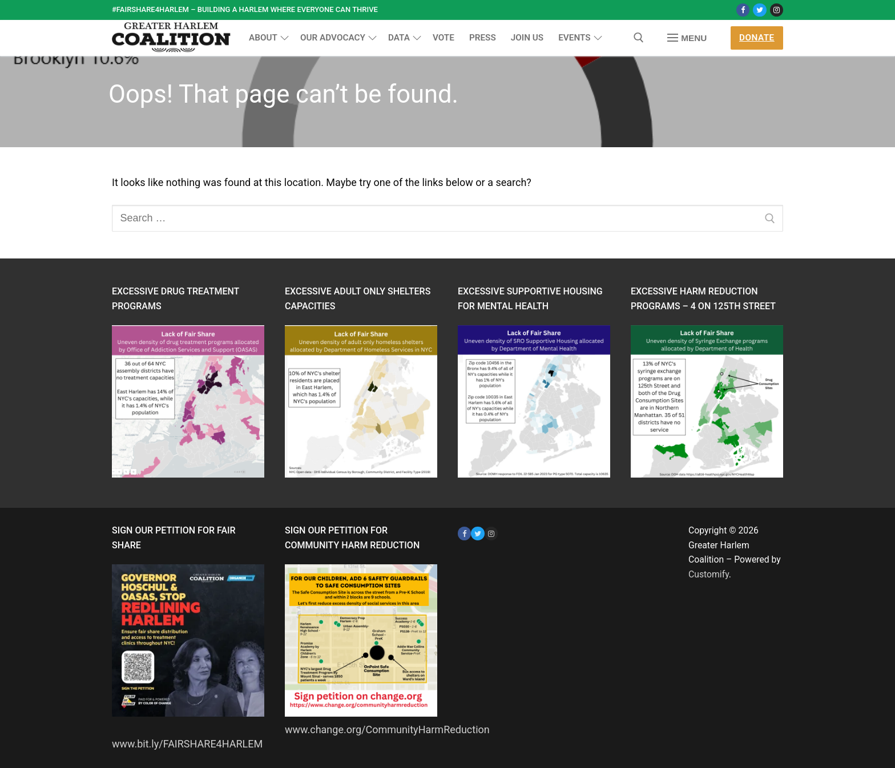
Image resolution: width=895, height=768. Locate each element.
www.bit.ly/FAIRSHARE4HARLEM (187, 744)
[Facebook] (742, 10)
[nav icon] (687, 38)
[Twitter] (759, 10)
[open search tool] (639, 38)
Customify (708, 574)
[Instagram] (776, 10)
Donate (757, 38)
